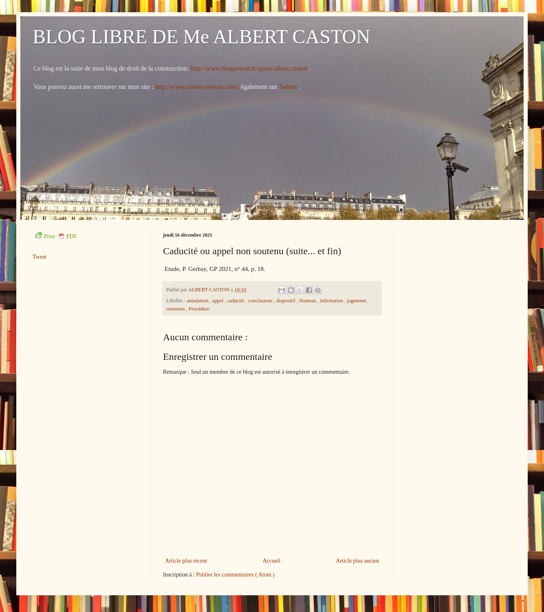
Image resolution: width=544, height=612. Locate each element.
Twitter (289, 86)
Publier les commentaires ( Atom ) (235, 575)
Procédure (199, 309)
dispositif (286, 301)
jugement (357, 301)
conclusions (261, 301)
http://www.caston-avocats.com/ (197, 86)
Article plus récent (186, 561)
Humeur (308, 301)
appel (218, 301)
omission (176, 309)
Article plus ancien (357, 561)
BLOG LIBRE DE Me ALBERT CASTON (201, 36)
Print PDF (56, 236)
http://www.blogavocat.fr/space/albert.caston (249, 68)
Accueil (272, 561)
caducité (236, 301)
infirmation (332, 301)
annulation (198, 301)
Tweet (39, 257)
